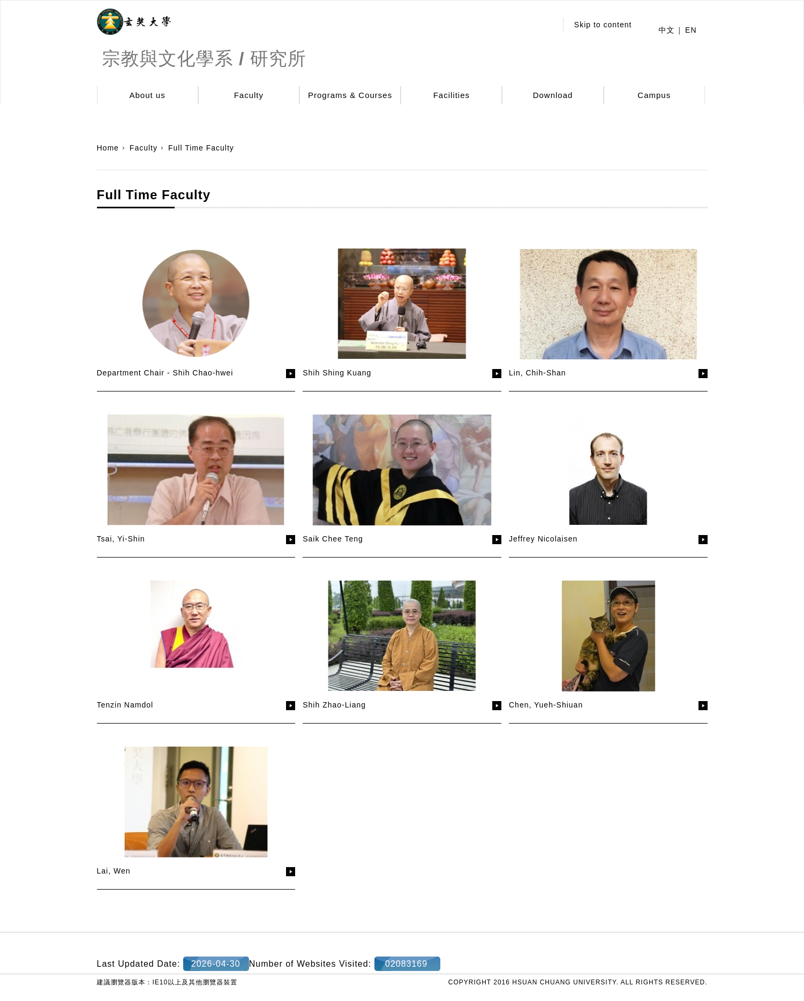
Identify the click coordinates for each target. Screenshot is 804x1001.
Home (108, 148)
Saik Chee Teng (333, 539)
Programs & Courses (350, 95)
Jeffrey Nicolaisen (543, 539)
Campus (654, 95)
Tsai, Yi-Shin (121, 539)
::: (546, 24)
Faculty (249, 95)
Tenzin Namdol (125, 705)
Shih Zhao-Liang (334, 705)
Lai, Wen (114, 871)
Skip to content (603, 24)
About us (148, 95)
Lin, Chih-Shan (537, 372)
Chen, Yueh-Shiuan (546, 705)
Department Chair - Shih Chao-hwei (165, 372)
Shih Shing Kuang (337, 372)
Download (553, 95)
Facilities (451, 95)
